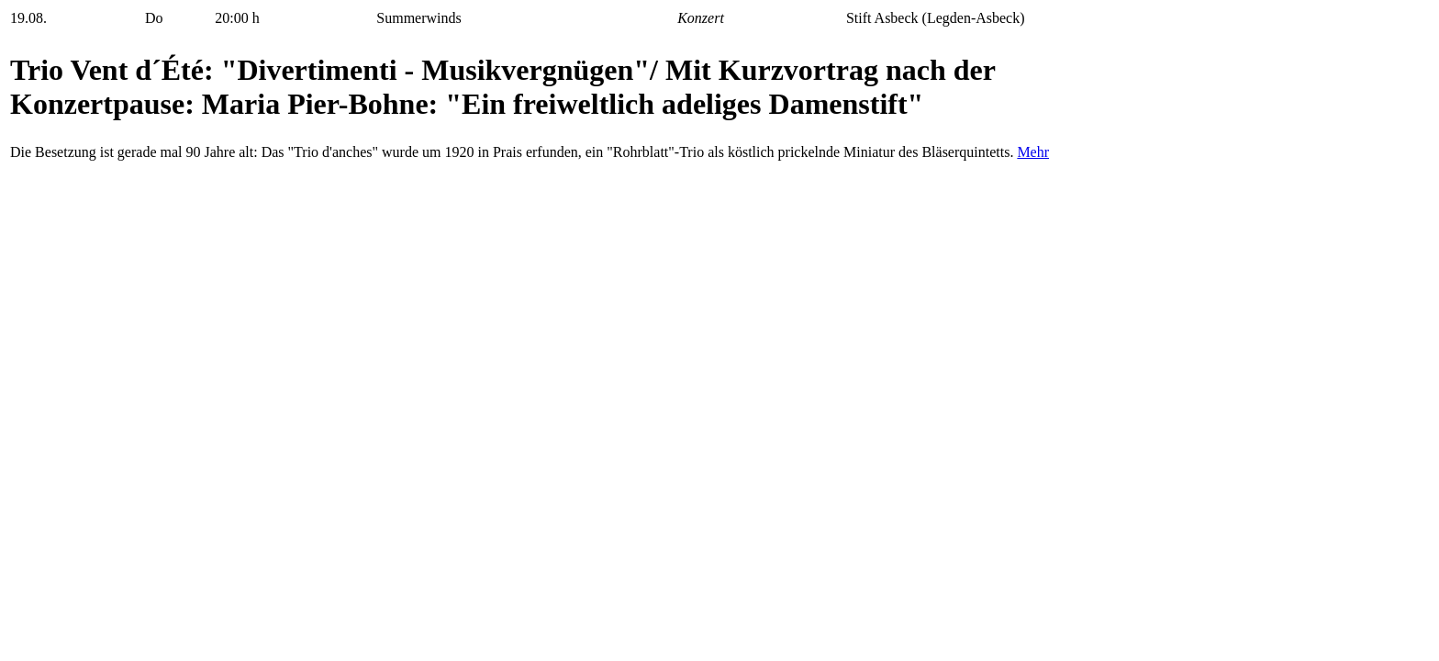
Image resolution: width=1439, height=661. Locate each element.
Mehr (1033, 152)
